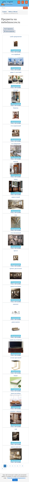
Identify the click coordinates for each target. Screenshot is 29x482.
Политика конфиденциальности (16, 478)
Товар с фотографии (16, 51)
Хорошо (15, 480)
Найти (25, 7)
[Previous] (2, 466)
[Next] (5, 468)
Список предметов (9, 31)
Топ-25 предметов (8, 28)
